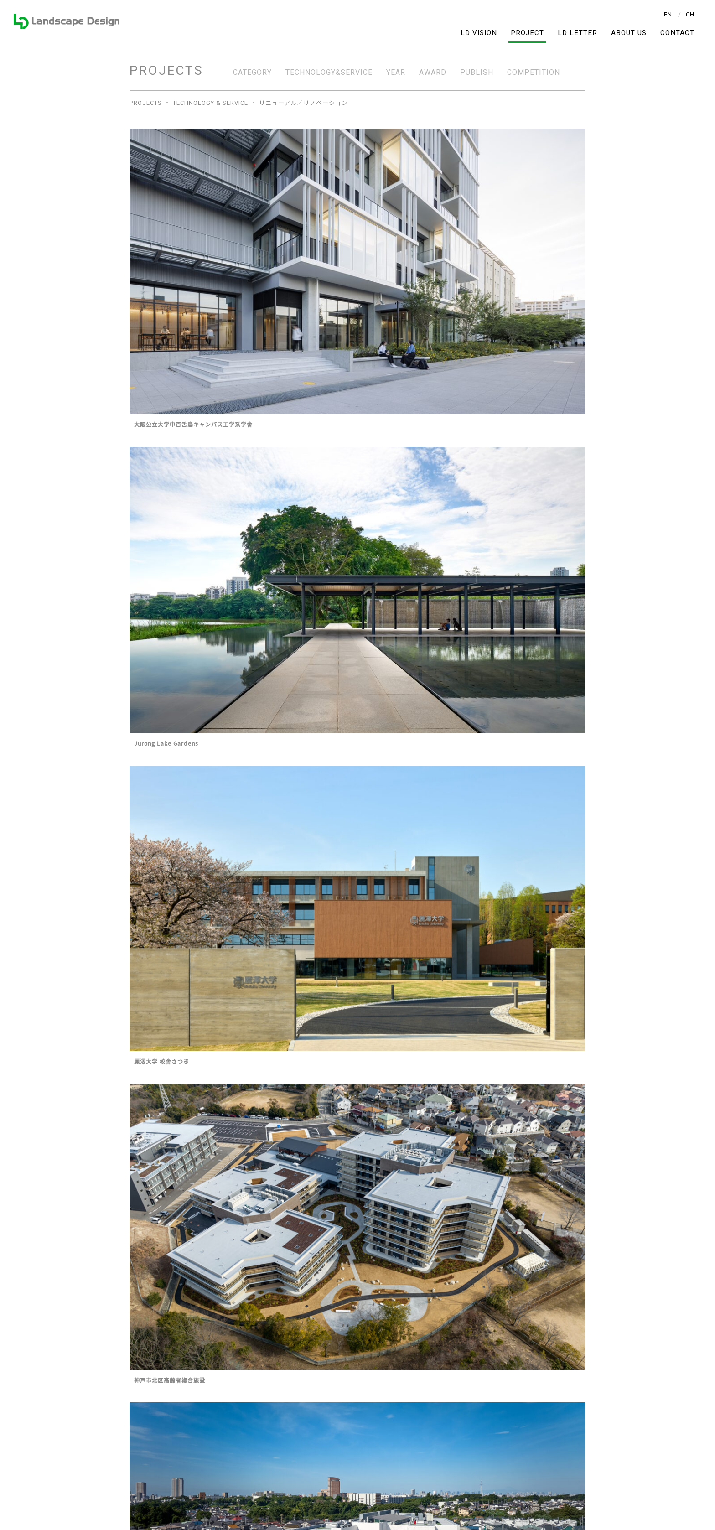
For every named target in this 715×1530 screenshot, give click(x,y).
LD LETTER (577, 33)
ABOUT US (629, 33)
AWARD (432, 72)
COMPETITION (533, 72)
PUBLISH (476, 72)
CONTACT (677, 33)
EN (668, 14)
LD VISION (479, 33)
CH (690, 14)
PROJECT (527, 33)
